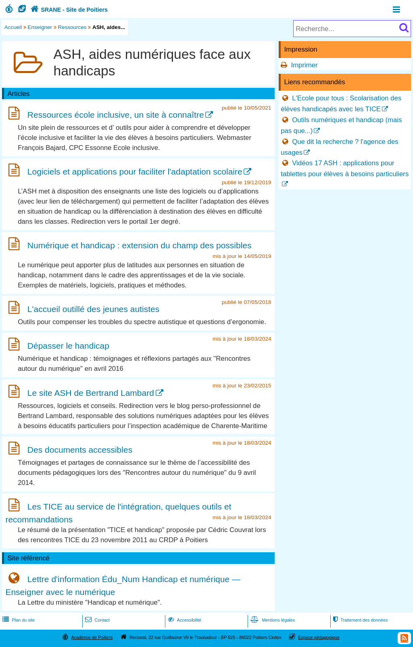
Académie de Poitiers (92, 637)
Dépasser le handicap (68, 345)
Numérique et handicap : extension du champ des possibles (139, 245)
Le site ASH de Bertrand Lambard (90, 392)
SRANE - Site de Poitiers (68, 9)
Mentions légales (272, 620)
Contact (96, 620)
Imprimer (304, 65)
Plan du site (18, 620)
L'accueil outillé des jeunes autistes (93, 309)
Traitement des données (360, 620)
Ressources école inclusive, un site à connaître (115, 114)
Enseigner (40, 27)
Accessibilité (183, 620)
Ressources (72, 27)
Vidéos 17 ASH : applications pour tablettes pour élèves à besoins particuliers (345, 168)
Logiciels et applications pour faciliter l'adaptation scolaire (134, 171)
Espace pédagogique (319, 637)
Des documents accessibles (79, 449)
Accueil (13, 27)
